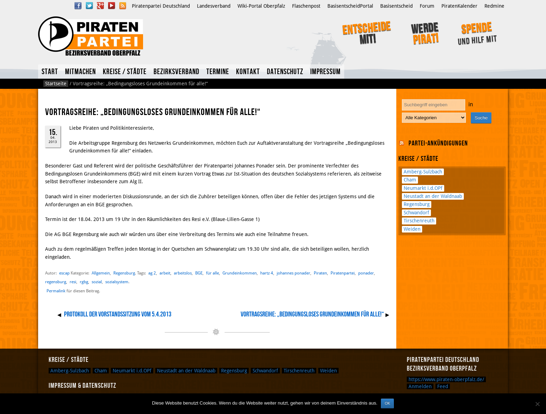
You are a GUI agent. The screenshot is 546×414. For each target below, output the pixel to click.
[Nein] (537, 403)
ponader (366, 273)
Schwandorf (416, 212)
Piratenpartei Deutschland (161, 6)
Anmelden (420, 386)
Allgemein (101, 273)
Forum (427, 6)
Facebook (78, 5)
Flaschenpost (306, 6)
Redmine (494, 6)
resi (73, 281)
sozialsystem (116, 281)
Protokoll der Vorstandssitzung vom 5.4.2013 (117, 314)
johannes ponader (293, 273)
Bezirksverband (176, 71)
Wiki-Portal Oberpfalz (261, 6)
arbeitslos (183, 273)
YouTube (111, 5)
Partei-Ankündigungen (438, 143)
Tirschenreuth (419, 220)
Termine (217, 71)
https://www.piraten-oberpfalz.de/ (446, 379)
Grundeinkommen (239, 273)
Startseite (55, 83)
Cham (410, 180)
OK (387, 403)
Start (50, 71)
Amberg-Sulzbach (423, 171)
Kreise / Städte (125, 71)
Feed (442, 386)
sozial (97, 281)
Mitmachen (80, 71)
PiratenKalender (459, 6)
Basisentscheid (396, 6)
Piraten (320, 273)
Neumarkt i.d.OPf (423, 188)
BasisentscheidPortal (350, 6)
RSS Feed (122, 5)
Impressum (325, 71)
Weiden (412, 229)
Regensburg (124, 273)
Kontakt (248, 71)
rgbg (84, 281)
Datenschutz (285, 71)
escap (64, 273)
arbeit (164, 273)
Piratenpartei (343, 273)
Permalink (56, 290)
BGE (199, 273)
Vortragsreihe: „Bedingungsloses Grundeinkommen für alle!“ (312, 314)
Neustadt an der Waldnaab (433, 196)
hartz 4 (266, 273)
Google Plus (100, 5)
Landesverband (214, 6)
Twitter (89, 5)
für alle (212, 273)
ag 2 (152, 273)
